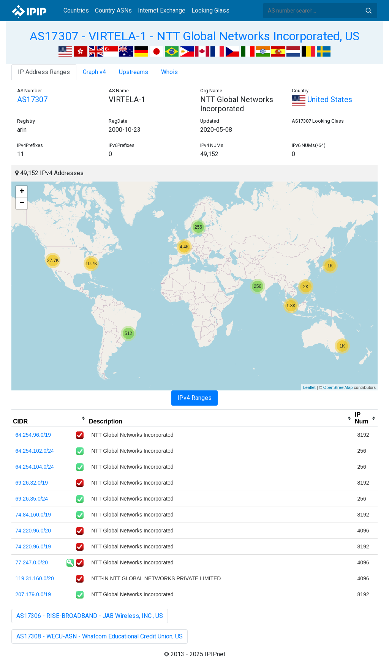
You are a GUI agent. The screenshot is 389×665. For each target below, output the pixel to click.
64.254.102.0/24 (35, 451)
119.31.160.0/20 (35, 578)
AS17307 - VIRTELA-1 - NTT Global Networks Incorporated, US (194, 36)
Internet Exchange (161, 10)
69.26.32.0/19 (32, 483)
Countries (76, 10)
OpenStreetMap (338, 387)
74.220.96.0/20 (33, 531)
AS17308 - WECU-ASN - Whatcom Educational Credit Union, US (99, 636)
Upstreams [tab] (133, 72)
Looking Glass (210, 10)
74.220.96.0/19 (33, 546)
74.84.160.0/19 (33, 515)
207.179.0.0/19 (33, 594)
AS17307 (32, 99)
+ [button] (21, 191)
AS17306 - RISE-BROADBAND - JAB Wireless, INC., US (89, 615)
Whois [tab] (169, 72)
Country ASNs (113, 10)
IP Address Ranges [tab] (44, 72)
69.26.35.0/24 (32, 499)
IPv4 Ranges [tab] (194, 397)
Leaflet (309, 387)
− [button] (21, 203)
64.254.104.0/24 (35, 467)
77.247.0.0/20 (32, 562)
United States (322, 99)
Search (368, 10)
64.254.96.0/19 (33, 435)
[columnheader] (49, 418)
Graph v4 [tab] (94, 72)
